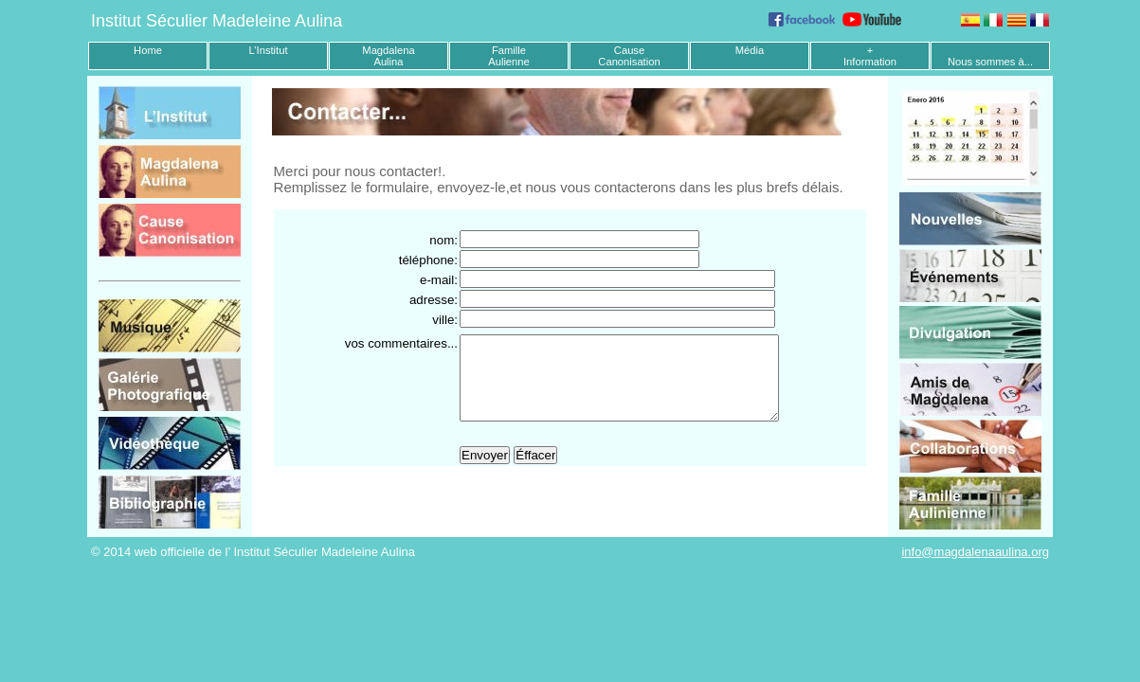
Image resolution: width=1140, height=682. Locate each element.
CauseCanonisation (629, 56)
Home (148, 50)
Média (749, 50)
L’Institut (267, 50)
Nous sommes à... (990, 61)
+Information (869, 56)
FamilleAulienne (509, 56)
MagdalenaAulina (388, 56)
